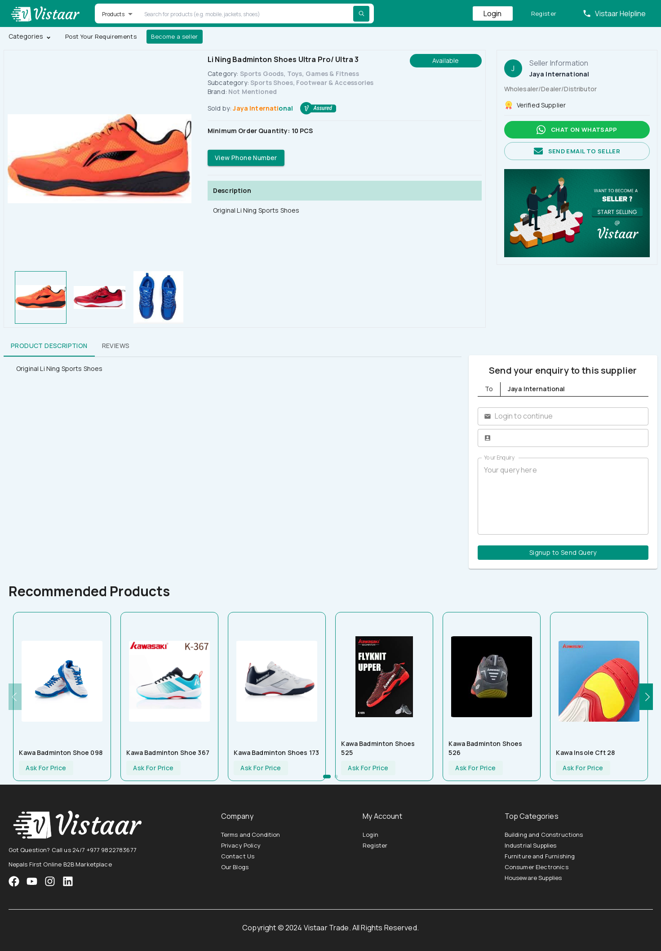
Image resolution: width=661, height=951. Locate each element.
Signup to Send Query (563, 552)
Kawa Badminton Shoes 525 (378, 748)
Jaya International (263, 108)
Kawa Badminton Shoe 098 (60, 752)
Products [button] (113, 14)
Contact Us (238, 856)
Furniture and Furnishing (540, 856)
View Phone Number (246, 158)
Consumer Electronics (536, 867)
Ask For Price (46, 768)
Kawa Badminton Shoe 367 (167, 752)
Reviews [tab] (116, 346)
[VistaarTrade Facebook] (14, 881)
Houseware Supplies (533, 878)
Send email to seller (577, 151)
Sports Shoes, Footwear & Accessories (311, 82)
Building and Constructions (544, 834)
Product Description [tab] (49, 346)
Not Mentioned (252, 91)
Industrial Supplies (531, 845)
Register (544, 14)
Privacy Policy (241, 845)
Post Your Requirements (101, 37)
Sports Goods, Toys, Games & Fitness (299, 73)
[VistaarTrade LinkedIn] (67, 881)
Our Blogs (234, 867)
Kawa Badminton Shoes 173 (276, 752)
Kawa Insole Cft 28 (585, 752)
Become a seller (174, 37)
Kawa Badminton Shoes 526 (485, 748)
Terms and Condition (250, 834)
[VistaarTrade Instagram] (32, 881)
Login (493, 13)
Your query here (563, 496)
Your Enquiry (499, 457)
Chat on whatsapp (577, 129)
